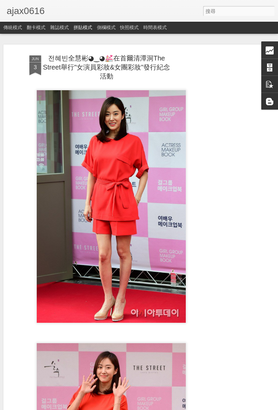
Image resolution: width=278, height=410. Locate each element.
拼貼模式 (83, 27)
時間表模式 (155, 27)
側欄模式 (106, 27)
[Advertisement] (220, 157)
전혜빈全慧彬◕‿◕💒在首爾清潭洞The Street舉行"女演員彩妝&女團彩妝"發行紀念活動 (106, 67)
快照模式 (129, 27)
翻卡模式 (36, 27)
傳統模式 (12, 27)
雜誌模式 (59, 27)
